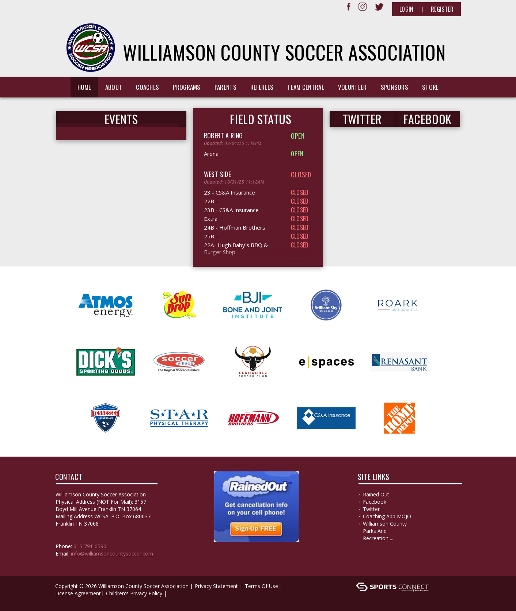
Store (430, 87)
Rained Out (376, 494)
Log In (64, 600)
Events (121, 119)
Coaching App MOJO (387, 516)
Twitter (371, 509)
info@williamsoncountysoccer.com (112, 553)
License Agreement (78, 593)
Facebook (374, 501)
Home (84, 87)
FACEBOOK (427, 119)
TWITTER (362, 119)
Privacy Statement (216, 586)
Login (406, 9)
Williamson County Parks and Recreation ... (385, 531)
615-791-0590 (89, 546)
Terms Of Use (261, 586)
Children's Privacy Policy (134, 593)
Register (442, 9)
